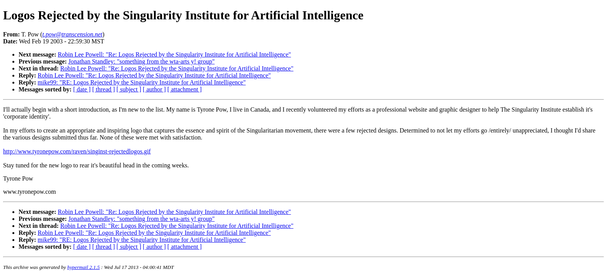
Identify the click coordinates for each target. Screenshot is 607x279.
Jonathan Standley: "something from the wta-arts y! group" (142, 61)
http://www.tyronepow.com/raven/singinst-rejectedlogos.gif (77, 151)
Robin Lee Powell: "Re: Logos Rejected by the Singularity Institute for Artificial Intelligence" (174, 54)
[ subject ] (129, 89)
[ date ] (82, 89)
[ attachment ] (184, 89)
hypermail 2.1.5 (83, 267)
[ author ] (154, 89)
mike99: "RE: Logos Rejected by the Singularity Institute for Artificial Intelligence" (141, 82)
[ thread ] (103, 89)
